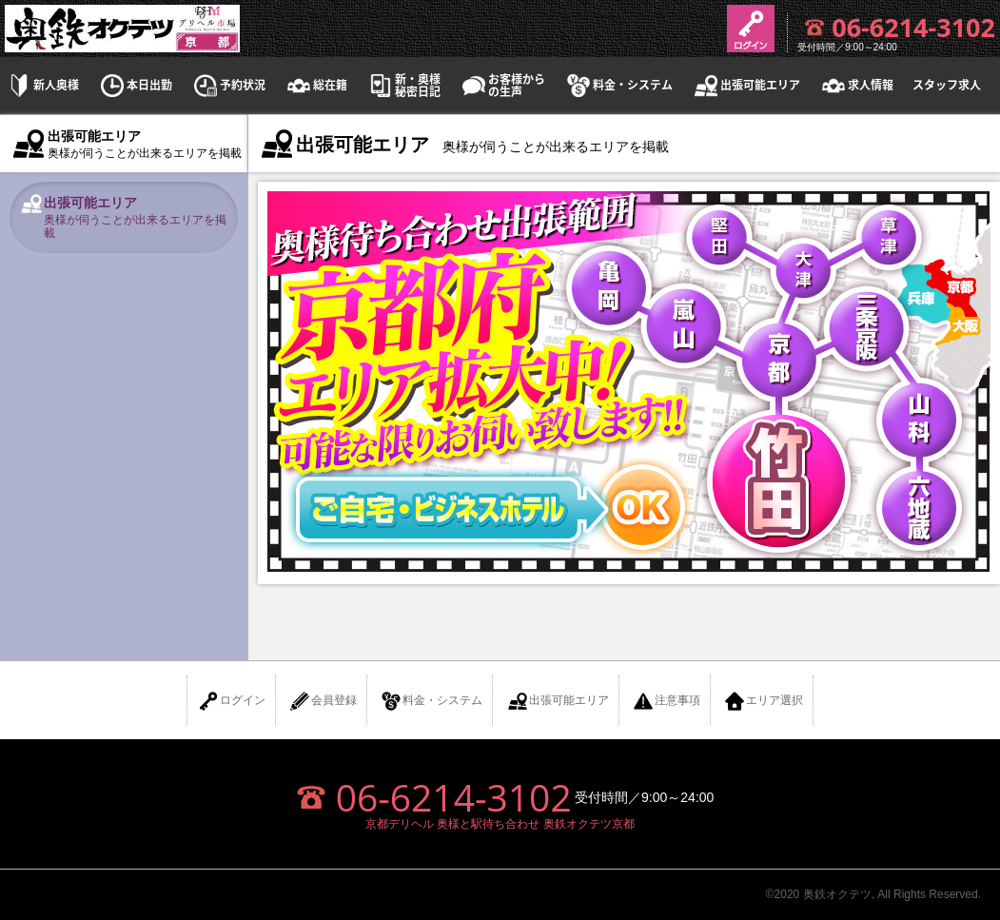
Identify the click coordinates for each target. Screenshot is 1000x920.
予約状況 (228, 85)
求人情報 (856, 85)
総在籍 (315, 85)
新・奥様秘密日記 (403, 85)
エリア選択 (763, 701)
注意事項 (666, 701)
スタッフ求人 (946, 85)
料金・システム (618, 85)
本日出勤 (135, 85)
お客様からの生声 (502, 85)
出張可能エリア (746, 85)
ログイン (231, 701)
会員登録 (322, 701)
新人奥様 (42, 85)
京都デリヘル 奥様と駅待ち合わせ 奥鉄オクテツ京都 (500, 824)
